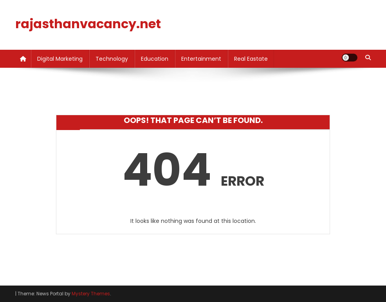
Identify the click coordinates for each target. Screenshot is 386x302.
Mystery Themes (91, 293)
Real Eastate (251, 59)
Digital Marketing (60, 59)
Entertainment (201, 59)
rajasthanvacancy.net (88, 24)
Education (154, 59)
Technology (112, 59)
